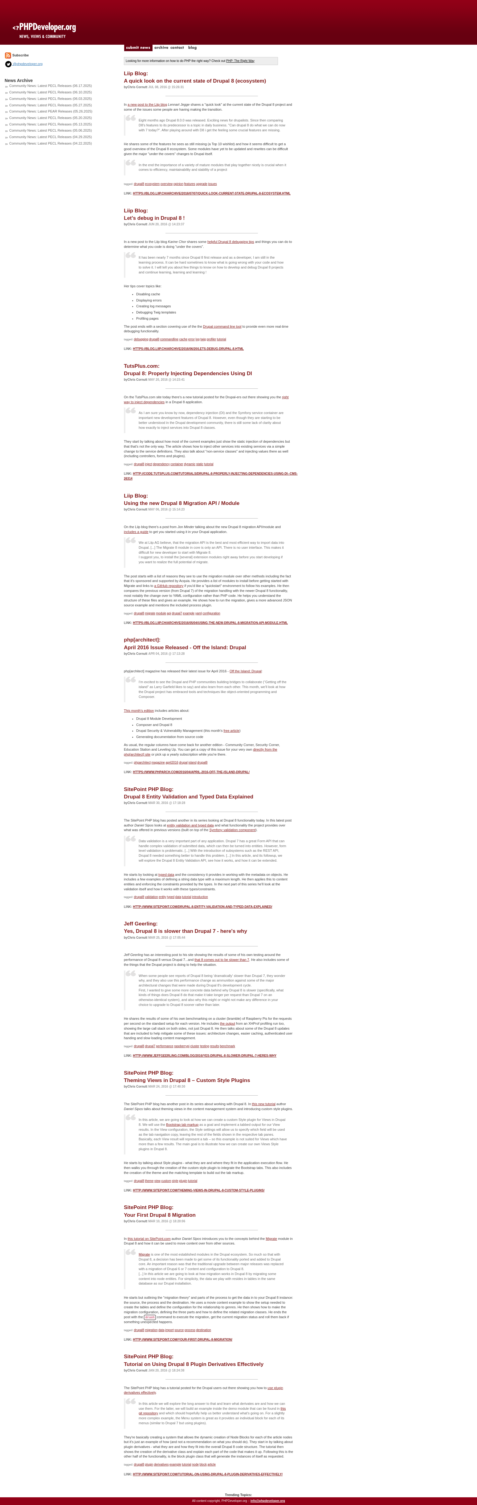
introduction (200, 897)
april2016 (171, 762)
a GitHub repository (168, 586)
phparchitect (142, 762)
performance (164, 1046)
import (169, 1330)
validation (151, 897)
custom (166, 1181)
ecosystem (152, 184)
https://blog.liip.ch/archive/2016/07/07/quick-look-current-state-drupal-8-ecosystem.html (212, 193)
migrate (150, 613)
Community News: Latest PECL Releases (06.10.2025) (50, 92)
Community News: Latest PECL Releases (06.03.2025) (50, 98)
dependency (161, 464)
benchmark (227, 1046)
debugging (141, 339)
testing (204, 1046)
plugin (183, 1181)
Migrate (271, 1238)
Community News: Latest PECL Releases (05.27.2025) (50, 105)
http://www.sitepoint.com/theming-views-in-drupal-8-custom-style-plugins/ (198, 1190)
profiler (211, 339)
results (214, 1046)
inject (148, 464)
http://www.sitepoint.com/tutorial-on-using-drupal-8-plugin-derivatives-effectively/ (208, 1474)
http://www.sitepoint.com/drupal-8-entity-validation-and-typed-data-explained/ (202, 906)
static (199, 464)
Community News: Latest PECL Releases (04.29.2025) (50, 137)
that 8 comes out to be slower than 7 (221, 960)
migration (151, 1330)
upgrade (201, 184)
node (195, 1464)
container (176, 464)
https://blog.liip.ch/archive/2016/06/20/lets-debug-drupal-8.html (188, 349)
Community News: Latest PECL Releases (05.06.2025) (50, 130)
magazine (158, 762)
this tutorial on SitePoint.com (149, 1238)
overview (167, 184)
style (175, 1181)
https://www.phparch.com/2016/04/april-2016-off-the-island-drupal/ (191, 772)
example (188, 613)
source (179, 1330)
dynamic (189, 464)
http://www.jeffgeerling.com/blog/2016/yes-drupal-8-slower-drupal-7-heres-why (204, 1055)
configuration (211, 613)
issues (212, 184)
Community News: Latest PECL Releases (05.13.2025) (50, 124)
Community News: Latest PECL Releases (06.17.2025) (50, 86)
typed (170, 897)
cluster (194, 1046)
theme (149, 1181)
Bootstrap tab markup (182, 1124)
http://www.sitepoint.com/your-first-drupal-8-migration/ (182, 1339)
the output (227, 1023)
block (203, 1464)
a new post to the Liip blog (147, 104)
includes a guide (136, 532)
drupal (183, 762)
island (192, 762)
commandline (169, 339)
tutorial (221, 339)
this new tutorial (263, 1104)
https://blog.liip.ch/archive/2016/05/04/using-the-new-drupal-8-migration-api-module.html (210, 623)
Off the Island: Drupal (246, 671)
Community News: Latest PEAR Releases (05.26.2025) (50, 111)
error (191, 339)
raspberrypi (182, 1046)
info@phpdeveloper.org (268, 1501)
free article (231, 730)
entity (162, 897)
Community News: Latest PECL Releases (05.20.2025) (50, 118)
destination (203, 1330)
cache (183, 339)
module (161, 613)
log (197, 339)
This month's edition (139, 710)
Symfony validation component (232, 830)
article (211, 1464)
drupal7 (177, 613)
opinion (178, 184)
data (178, 897)
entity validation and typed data (190, 825)
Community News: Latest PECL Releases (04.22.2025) (50, 143)
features (189, 184)
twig (203, 339)
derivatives (161, 1464)
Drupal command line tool (222, 326)
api (169, 613)
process (190, 1330)
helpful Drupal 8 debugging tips (230, 242)
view (157, 1181)
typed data (166, 874)
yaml (198, 613)
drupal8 (139, 184)
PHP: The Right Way (240, 61)
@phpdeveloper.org (24, 64)
